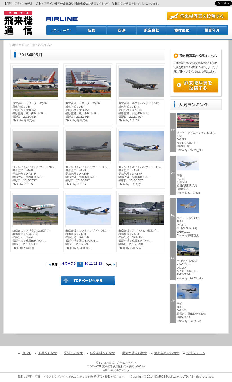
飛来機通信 (18, 23)
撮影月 (212, 30)
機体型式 (182, 30)
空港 (122, 30)
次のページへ (110, 264)
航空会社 (152, 30)
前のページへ (53, 264)
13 (100, 263)
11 (91, 263)
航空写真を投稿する (197, 16)
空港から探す (73, 353)
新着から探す (47, 353)
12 (95, 263)
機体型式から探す (134, 353)
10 (86, 263)
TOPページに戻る (88, 280)
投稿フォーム (195, 353)
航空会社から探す (102, 353)
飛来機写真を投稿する (195, 85)
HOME (26, 353)
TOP (13, 45)
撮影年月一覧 (27, 45)
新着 (91, 30)
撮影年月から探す (166, 353)
